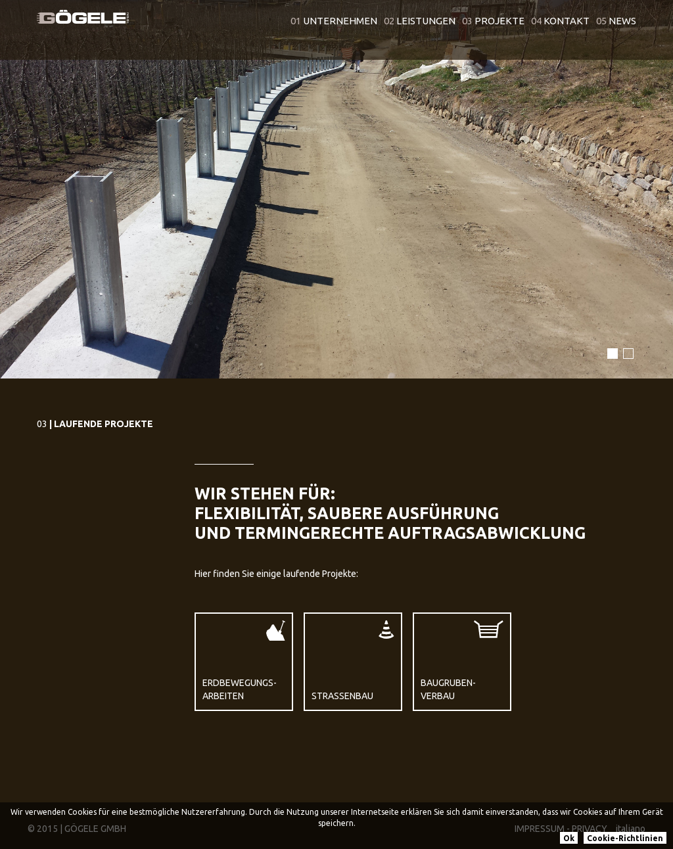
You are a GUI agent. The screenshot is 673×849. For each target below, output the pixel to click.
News (616, 20)
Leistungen (419, 20)
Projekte (493, 20)
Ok (568, 838)
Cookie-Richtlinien (625, 838)
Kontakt (560, 20)
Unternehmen (333, 20)
